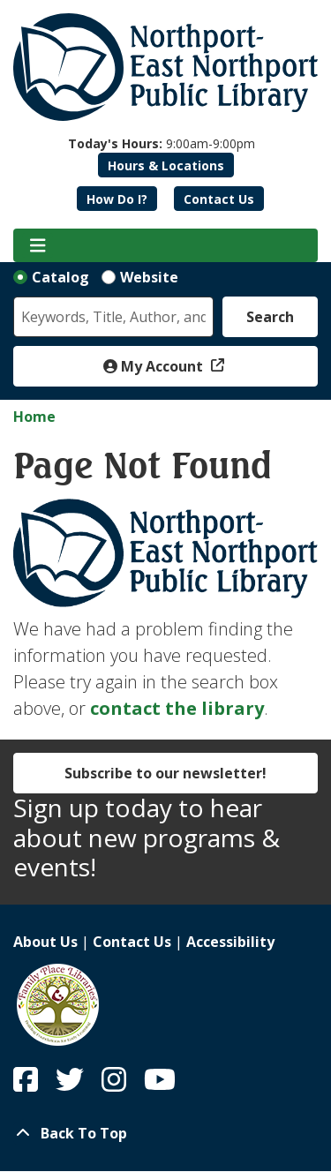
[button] (161, 143)
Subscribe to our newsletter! (165, 773)
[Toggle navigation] (37, 245)
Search (270, 317)
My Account (155, 366)
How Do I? (117, 199)
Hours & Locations (166, 165)
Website (149, 277)
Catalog (60, 277)
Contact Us (219, 199)
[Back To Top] (165, 1133)
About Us (45, 941)
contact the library (177, 708)
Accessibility (230, 941)
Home (34, 416)
